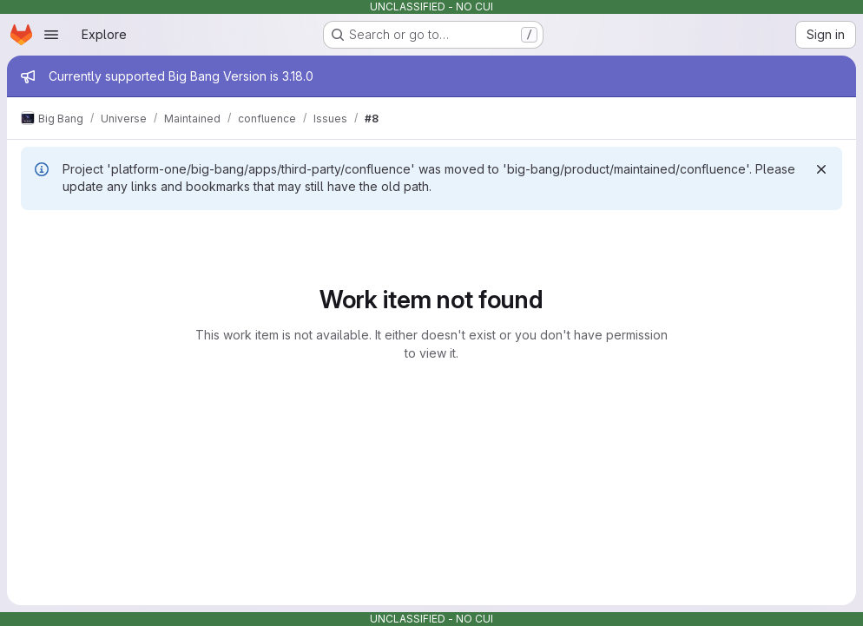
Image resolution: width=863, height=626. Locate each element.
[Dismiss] (821, 169)
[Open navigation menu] (51, 35)
